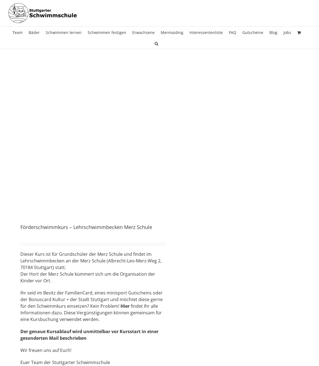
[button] (156, 43)
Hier (125, 306)
